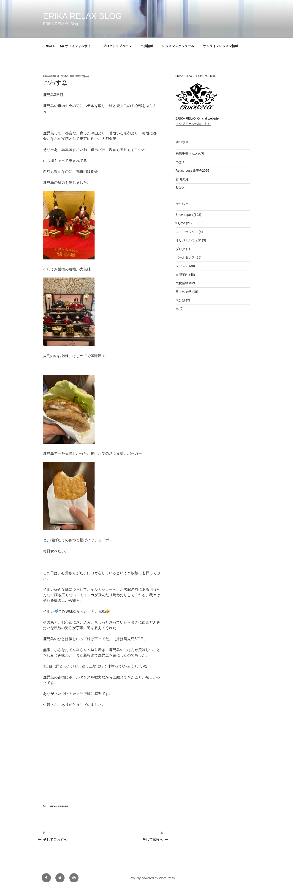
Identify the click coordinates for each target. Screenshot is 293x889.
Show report (58, 806)
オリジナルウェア (188, 240)
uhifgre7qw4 (79, 76)
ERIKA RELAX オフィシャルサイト (68, 46)
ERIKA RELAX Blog (82, 16)
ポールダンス (185, 257)
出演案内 (182, 274)
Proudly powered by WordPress (152, 878)
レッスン (182, 266)
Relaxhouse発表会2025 (192, 170)
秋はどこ (182, 188)
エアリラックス (187, 232)
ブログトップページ (117, 46)
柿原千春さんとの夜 (190, 153)
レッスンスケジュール (178, 46)
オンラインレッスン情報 (220, 46)
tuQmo (180, 223)
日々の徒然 (184, 292)
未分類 (180, 300)
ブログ (180, 249)
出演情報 (147, 46)
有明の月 (182, 179)
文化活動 (182, 283)
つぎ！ (180, 162)
